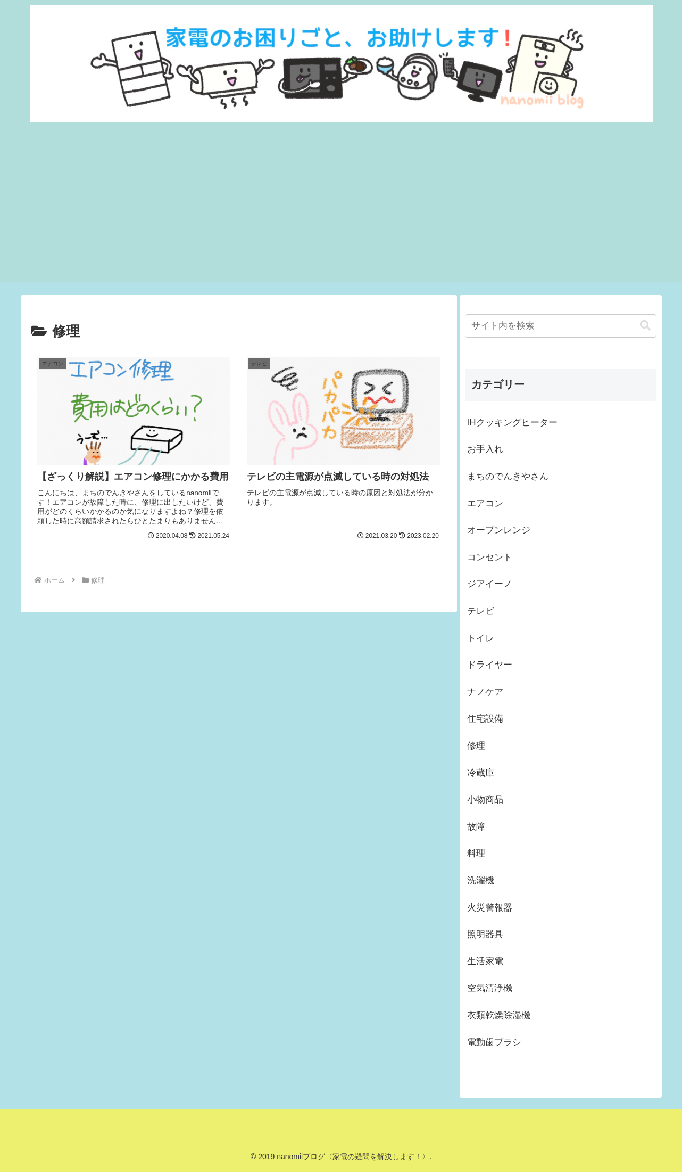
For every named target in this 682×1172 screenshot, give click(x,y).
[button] (645, 325)
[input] (560, 326)
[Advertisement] (341, 207)
